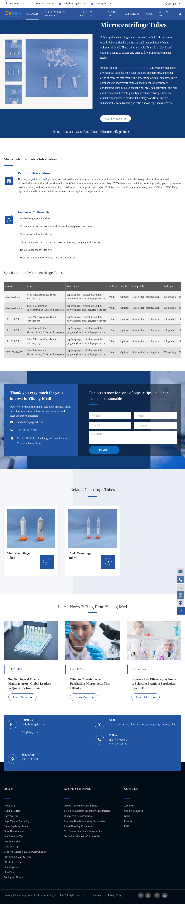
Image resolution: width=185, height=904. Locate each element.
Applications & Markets (55, 14)
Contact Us (164, 14)
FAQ (126, 826)
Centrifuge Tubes (86, 131)
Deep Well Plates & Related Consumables (25, 851)
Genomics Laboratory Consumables (82, 836)
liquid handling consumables (134, 67)
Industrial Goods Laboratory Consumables (85, 821)
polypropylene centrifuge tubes (40, 179)
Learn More (22, 697)
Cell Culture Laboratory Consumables (83, 831)
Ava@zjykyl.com (103, 3)
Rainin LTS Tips (12, 810)
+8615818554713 (30, 759)
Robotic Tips (10, 805)
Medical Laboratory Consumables (81, 805)
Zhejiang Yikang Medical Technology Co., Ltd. (40, 895)
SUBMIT (104, 450)
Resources (132, 13)
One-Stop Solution (86, 14)
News (149, 13)
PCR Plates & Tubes (14, 862)
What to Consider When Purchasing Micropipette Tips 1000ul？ (90, 683)
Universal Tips (11, 816)
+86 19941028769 (45, 3)
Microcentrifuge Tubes (115, 131)
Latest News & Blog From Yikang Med (92, 606)
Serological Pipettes (14, 877)
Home (56, 131)
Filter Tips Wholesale (14, 831)
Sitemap (96, 895)
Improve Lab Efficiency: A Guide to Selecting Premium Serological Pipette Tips (153, 683)
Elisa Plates (9, 872)
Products (32, 13)
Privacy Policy (115, 895)
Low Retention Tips (14, 836)
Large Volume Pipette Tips (17, 821)
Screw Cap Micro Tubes (16, 826)
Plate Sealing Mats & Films (17, 857)
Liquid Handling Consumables (79, 826)
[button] (14, 41)
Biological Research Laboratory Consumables (87, 810)
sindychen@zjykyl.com (74, 3)
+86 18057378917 (19, 3)
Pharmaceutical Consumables (78, 816)
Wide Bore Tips (11, 846)
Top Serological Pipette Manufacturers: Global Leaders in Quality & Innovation (29, 683)
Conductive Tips (12, 841)
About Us (112, 14)
